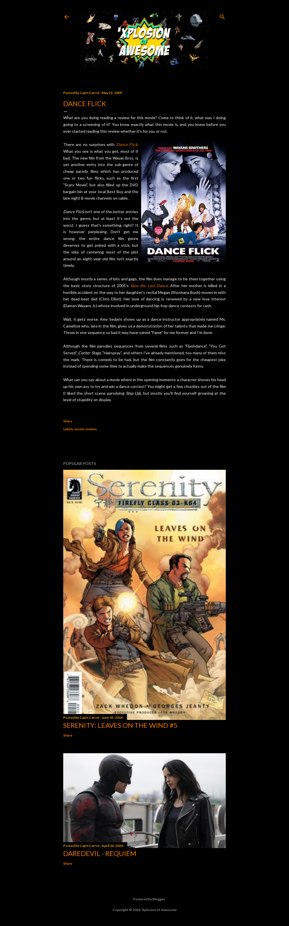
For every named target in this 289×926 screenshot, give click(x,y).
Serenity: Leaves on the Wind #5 (120, 725)
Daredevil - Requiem (99, 853)
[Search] (222, 15)
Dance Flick (126, 144)
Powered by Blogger (144, 899)
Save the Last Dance (148, 285)
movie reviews (86, 429)
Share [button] (67, 421)
